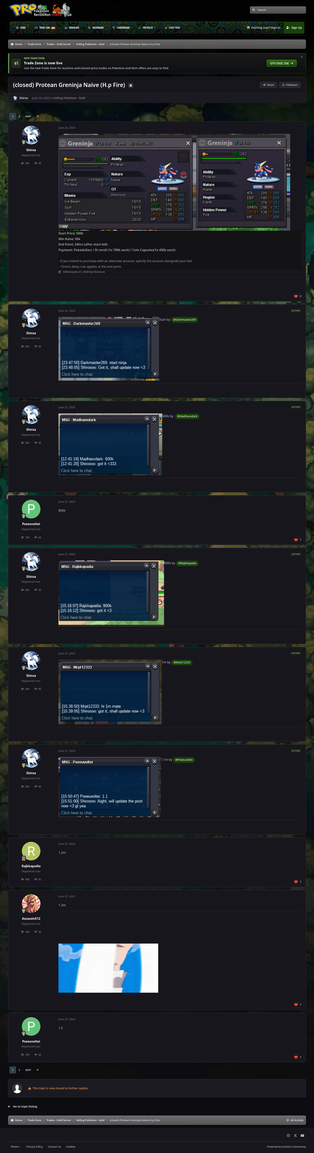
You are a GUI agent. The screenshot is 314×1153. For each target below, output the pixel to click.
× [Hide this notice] (302, 57)
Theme (16, 1146)
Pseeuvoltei (31, 524)
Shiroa (23, 98)
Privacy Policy (34, 1146)
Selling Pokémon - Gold (69, 98)
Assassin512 (31, 919)
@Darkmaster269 (184, 319)
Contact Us (54, 1146)
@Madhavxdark (187, 416)
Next (28, 116)
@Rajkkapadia (187, 563)
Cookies (70, 1146)
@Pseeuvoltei (184, 760)
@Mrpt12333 (181, 662)
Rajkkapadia (31, 866)
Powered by (286, 1146)
